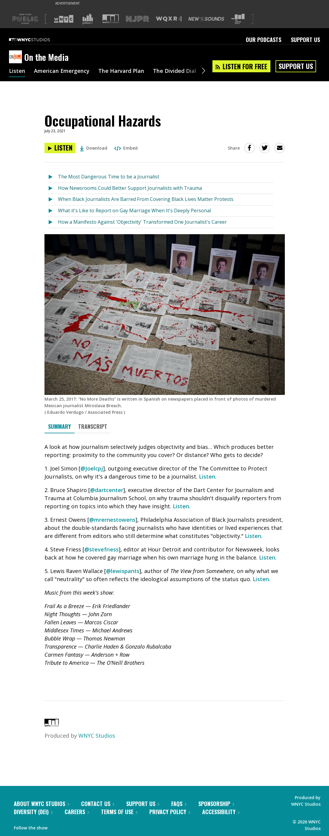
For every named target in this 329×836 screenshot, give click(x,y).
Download (93, 148)
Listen (17, 71)
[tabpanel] (164, 561)
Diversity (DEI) (33, 812)
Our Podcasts (263, 39)
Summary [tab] (59, 426)
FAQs (178, 804)
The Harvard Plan (122, 71)
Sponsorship (216, 804)
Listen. (207, 476)
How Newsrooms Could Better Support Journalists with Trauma (130, 188)
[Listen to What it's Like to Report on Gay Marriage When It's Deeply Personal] (53, 210)
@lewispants (122, 571)
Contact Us (97, 804)
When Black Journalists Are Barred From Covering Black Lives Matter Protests (145, 199)
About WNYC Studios (41, 804)
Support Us (305, 39)
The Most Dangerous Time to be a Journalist (108, 176)
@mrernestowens (112, 519)
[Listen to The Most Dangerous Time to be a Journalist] (53, 177)
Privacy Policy (169, 812)
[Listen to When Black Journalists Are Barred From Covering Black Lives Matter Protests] (53, 199)
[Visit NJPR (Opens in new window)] (137, 19)
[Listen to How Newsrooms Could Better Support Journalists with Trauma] (53, 188)
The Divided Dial (174, 71)
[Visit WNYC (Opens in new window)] (63, 19)
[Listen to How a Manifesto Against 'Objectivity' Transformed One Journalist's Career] (53, 222)
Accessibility (220, 812)
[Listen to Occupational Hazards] (59, 148)
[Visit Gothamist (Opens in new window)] (87, 18)
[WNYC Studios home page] (37, 39)
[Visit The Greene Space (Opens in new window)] (238, 19)
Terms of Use (119, 812)
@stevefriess (101, 549)
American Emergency (62, 71)
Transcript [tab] (92, 426)
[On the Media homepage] (16, 57)
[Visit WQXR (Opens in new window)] (168, 19)
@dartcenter (106, 490)
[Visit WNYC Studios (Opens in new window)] (110, 18)
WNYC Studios (96, 735)
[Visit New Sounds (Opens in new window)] (206, 19)
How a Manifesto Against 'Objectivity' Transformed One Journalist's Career (142, 222)
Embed (126, 148)
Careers (77, 812)
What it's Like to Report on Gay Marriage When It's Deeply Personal (134, 210)
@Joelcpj (92, 468)
